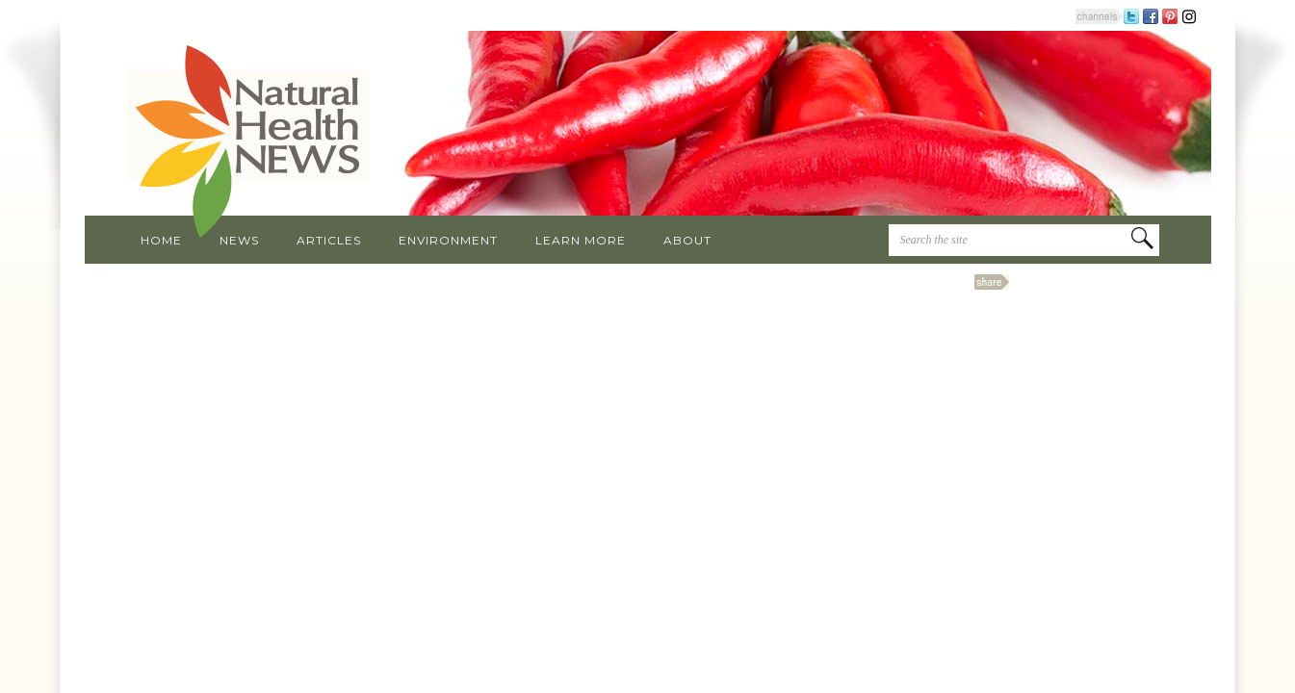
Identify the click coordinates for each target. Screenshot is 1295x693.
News (239, 240)
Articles (329, 240)
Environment (448, 240)
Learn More (580, 240)
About (687, 240)
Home (161, 240)
